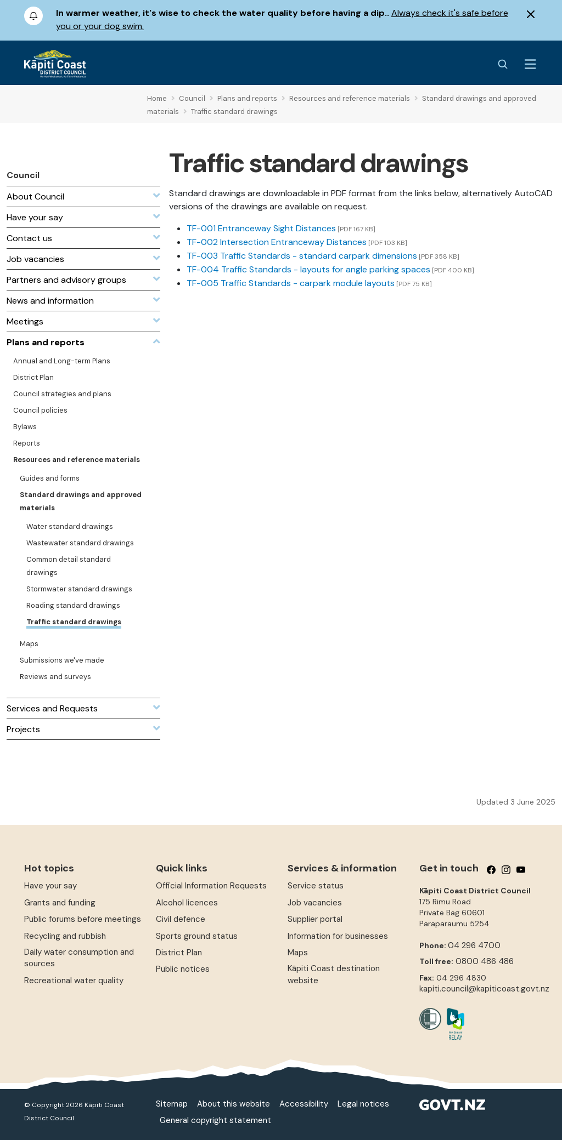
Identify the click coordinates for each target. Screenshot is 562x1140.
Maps (298, 952)
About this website (233, 1103)
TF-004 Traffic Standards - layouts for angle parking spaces (308, 269)
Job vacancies (315, 902)
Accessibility (303, 1103)
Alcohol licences (187, 902)
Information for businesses (338, 936)
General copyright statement (215, 1120)
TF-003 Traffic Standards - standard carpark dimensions (302, 255)
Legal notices (363, 1103)
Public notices (183, 969)
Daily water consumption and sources (79, 958)
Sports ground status (197, 936)
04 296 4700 (474, 945)
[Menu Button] (530, 64)
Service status (316, 885)
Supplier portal (315, 919)
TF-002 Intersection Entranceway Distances (277, 242)
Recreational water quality (73, 980)
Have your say (50, 885)
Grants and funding (59, 902)
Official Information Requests (211, 885)
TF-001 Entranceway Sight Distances (261, 228)
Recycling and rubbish (65, 936)
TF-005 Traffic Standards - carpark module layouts (291, 283)
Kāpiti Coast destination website (334, 974)
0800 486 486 (485, 961)
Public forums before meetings (82, 919)
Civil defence (180, 919)
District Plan (179, 952)
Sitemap (172, 1103)
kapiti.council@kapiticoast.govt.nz (484, 988)
